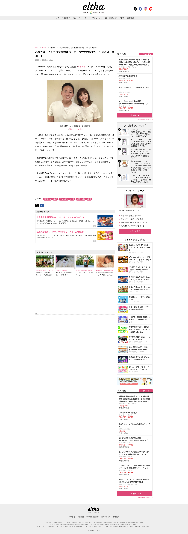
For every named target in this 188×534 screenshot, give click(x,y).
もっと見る (136, 231)
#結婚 (55, 199)
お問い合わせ (106, 517)
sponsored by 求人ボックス (145, 119)
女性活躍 (130, 18)
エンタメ (45, 48)
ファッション (97, 18)
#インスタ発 (64, 199)
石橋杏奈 (81, 67)
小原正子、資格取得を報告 (131, 216)
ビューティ (77, 18)
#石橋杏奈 (47, 199)
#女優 (72, 199)
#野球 (89, 199)
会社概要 (81, 517)
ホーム (37, 48)
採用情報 (116, 517)
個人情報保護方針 (92, 517)
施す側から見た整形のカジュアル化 (134, 222)
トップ (56, 18)
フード (87, 18)
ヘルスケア (66, 18)
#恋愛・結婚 (81, 199)
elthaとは (72, 517)
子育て (121, 18)
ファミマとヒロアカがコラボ (132, 219)
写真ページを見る (76, 129)
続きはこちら (136, 115)
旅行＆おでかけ (111, 18)
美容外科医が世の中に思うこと (132, 226)
